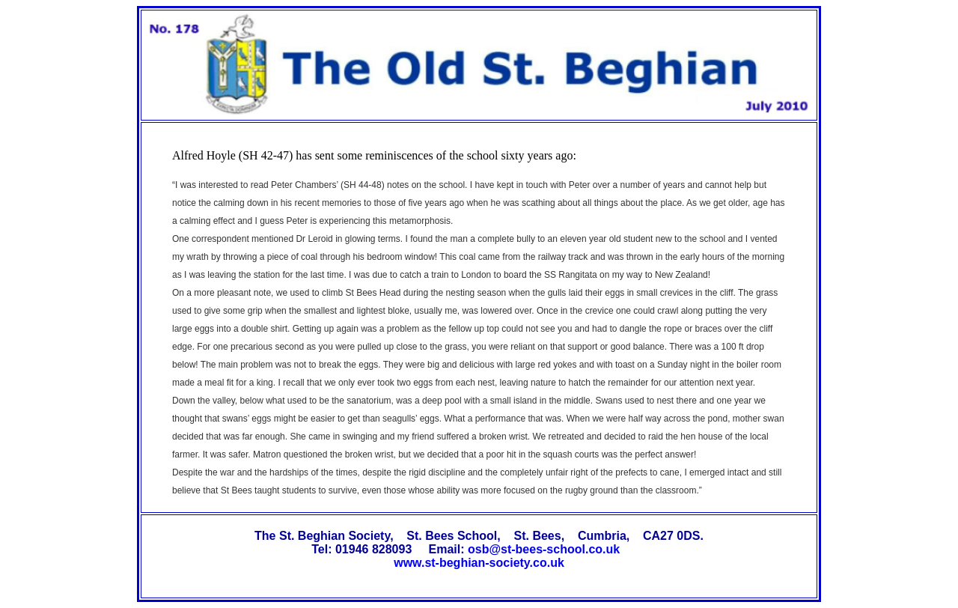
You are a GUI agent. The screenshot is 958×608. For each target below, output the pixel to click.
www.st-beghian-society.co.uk (479, 562)
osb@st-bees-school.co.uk (544, 549)
